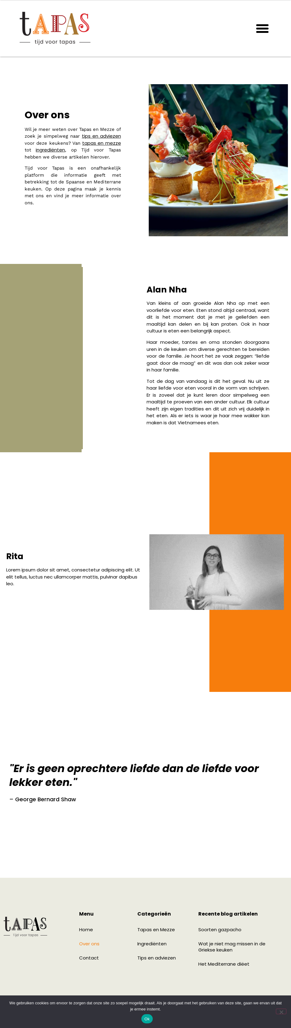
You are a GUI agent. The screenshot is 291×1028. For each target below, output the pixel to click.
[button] (262, 28)
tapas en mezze (101, 143)
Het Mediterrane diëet (223, 964)
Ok (147, 1019)
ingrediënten (50, 150)
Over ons (89, 943)
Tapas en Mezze (156, 929)
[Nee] (281, 1011)
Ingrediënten (152, 943)
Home (86, 929)
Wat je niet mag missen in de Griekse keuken (231, 946)
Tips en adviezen (156, 958)
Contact (89, 958)
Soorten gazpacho (219, 929)
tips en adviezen (101, 136)
